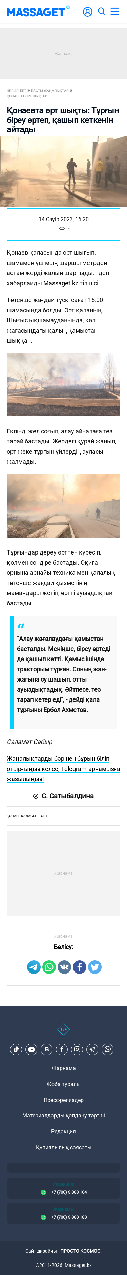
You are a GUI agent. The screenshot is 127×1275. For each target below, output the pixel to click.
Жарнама (63, 1068)
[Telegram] (92, 1049)
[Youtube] (31, 1049)
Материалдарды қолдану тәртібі (63, 1115)
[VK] (46, 1049)
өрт (44, 816)
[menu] (114, 11)
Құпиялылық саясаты (63, 1147)
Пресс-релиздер (64, 1100)
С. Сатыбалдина (63, 796)
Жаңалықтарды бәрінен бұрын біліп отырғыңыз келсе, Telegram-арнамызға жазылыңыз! (63, 768)
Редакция (63, 1131)
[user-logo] (87, 15)
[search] (101, 11)
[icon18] (63, 1033)
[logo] (38, 11)
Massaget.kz (60, 283)
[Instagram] (77, 1049)
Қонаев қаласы (21, 816)
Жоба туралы (63, 1084)
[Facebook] (62, 1049)
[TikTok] (16, 1049)
